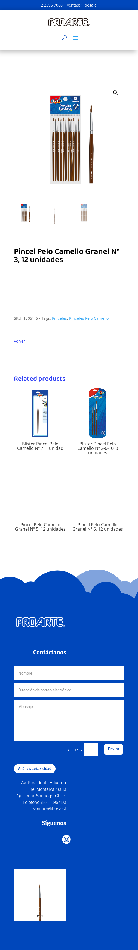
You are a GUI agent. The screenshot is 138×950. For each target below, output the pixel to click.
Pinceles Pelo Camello (89, 318)
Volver (19, 341)
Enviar (113, 749)
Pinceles (59, 318)
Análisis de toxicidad (34, 769)
